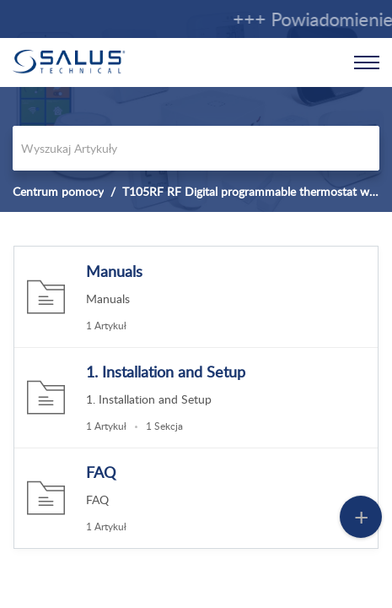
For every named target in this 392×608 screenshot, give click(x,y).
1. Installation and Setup (165, 371)
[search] (196, 148)
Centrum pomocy (58, 191)
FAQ (100, 472)
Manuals (114, 271)
